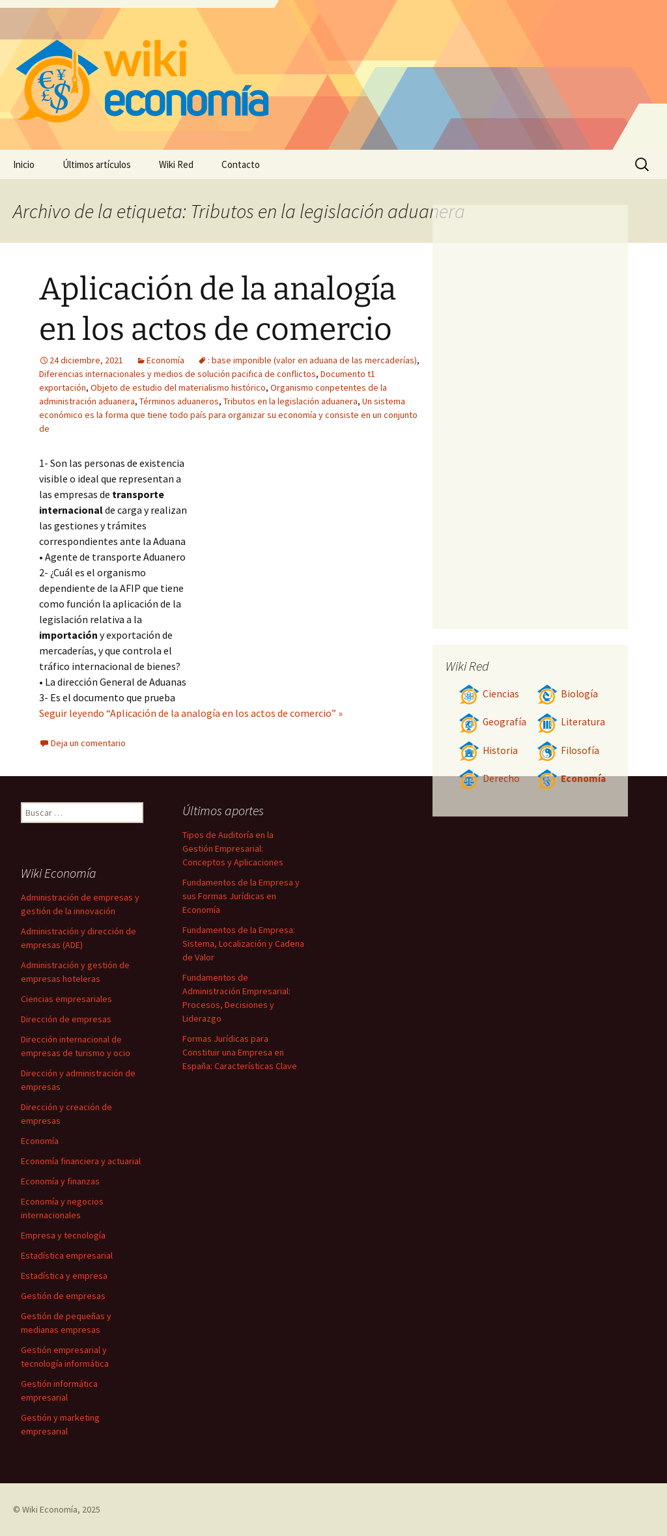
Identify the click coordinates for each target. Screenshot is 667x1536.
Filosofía (568, 750)
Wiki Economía (50, 1509)
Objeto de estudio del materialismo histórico (178, 387)
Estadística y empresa (64, 1275)
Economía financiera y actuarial (81, 1161)
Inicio (24, 164)
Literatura (571, 722)
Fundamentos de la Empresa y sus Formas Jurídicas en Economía (241, 895)
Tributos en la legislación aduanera (290, 401)
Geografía (492, 722)
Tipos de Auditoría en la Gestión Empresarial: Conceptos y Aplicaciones (232, 848)
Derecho (489, 778)
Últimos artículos (97, 164)
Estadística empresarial (67, 1255)
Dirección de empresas (66, 1019)
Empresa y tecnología (63, 1235)
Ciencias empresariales (66, 999)
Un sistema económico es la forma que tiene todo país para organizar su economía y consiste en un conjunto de (228, 414)
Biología (567, 694)
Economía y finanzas (60, 1181)
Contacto (240, 164)
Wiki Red (176, 164)
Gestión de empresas (63, 1296)
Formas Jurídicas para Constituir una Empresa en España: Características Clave (239, 1052)
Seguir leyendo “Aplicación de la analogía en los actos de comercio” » (191, 712)
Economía (165, 360)
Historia (488, 750)
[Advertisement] (306, 553)
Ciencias (489, 694)
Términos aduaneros (179, 401)
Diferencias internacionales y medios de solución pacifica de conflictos (177, 374)
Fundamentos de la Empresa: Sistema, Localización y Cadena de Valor (243, 943)
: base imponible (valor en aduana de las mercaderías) (312, 360)
